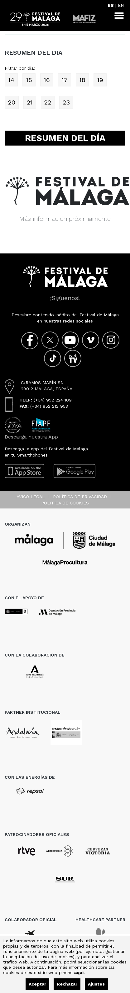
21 (30, 102)
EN (121, 5)
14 (11, 80)
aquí (79, 972)
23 (66, 102)
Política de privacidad (80, 496)
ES (111, 5)
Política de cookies (65, 502)
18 (82, 80)
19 (100, 80)
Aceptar (37, 983)
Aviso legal (31, 496)
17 (64, 80)
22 (47, 102)
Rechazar (67, 983)
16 (47, 80)
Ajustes (96, 983)
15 (29, 80)
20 (11, 102)
